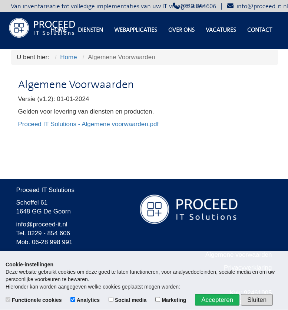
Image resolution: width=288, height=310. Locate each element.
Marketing (171, 300)
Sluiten (257, 299)
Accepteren (217, 299)
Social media (128, 300)
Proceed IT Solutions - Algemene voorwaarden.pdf (88, 124)
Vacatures (221, 30)
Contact (259, 30)
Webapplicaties (135, 30)
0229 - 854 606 (49, 233)
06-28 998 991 (52, 242)
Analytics (85, 300)
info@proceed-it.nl (41, 224)
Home (58, 30)
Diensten (90, 30)
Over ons (181, 30)
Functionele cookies (34, 300)
